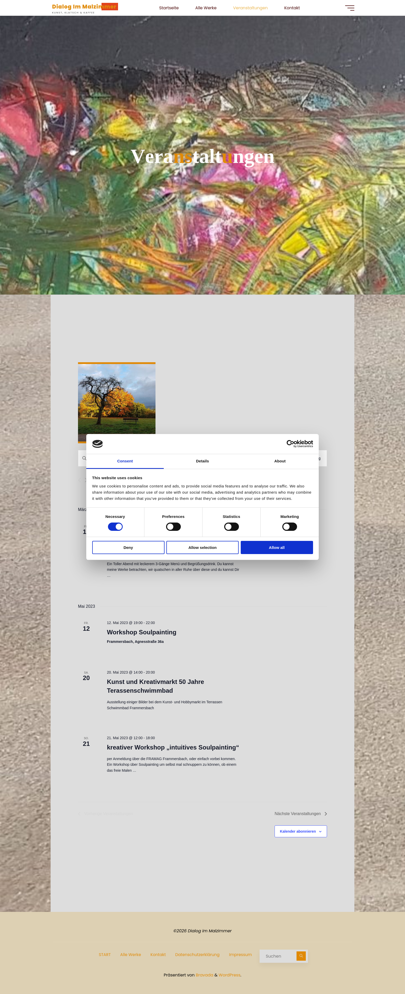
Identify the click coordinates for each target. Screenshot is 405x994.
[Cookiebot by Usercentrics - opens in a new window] (290, 444)
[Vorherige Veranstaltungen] (79, 480)
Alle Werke (129, 955)
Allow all (277, 547)
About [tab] (280, 461)
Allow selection (202, 547)
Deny (128, 547)
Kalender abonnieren (298, 832)
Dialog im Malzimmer (86, 6)
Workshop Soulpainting (141, 632)
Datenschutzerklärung (197, 955)
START (102, 955)
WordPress (229, 974)
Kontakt (157, 955)
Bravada (204, 974)
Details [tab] (202, 461)
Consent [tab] (125, 461)
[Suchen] (303, 956)
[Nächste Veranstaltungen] (301, 814)
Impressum (241, 955)
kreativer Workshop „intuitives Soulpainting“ (173, 747)
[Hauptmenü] (347, 8)
